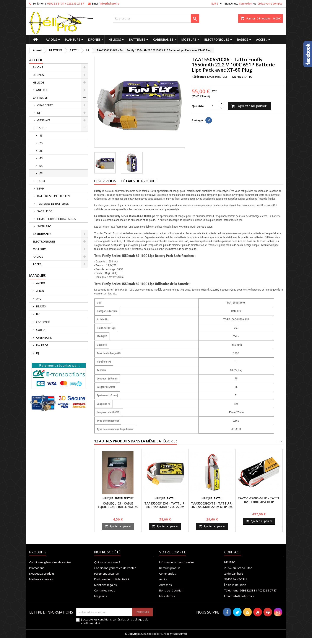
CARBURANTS (163, 39)
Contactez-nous (104, 590)
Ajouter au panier (248, 106)
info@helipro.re (109, 3)
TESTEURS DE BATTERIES (53, 204)
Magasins (100, 596)
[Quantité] (212, 106)
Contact (232, 552)
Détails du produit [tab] (138, 181)
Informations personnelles (176, 562)
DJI (39, 113)
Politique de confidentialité (111, 579)
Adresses (165, 585)
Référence (199, 77)
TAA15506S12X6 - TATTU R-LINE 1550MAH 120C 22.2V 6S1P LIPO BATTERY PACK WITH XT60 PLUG (165, 508)
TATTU (41, 128)
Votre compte (172, 552)
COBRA (40, 330)
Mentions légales (105, 585)
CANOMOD (43, 322)
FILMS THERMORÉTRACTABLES (56, 219)
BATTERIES (137, 39)
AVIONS (51, 39)
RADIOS (242, 39)
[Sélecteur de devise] (217, 3)
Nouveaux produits (42, 573)
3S (41, 151)
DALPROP (42, 345)
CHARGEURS (45, 105)
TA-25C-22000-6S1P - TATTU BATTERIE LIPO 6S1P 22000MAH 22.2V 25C (259, 501)
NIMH (40, 188)
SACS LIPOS (44, 211)
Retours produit (169, 568)
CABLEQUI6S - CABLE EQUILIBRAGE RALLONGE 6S (118, 505)
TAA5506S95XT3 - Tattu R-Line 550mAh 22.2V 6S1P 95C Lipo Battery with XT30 (212, 506)
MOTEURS (188, 39)
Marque (237, 77)
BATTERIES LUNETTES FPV (53, 196)
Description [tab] (105, 181)
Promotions (36, 568)
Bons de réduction (171, 590)
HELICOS (115, 39)
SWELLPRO (44, 226)
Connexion (245, 3)
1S (41, 135)
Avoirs (163, 579)
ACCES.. (261, 39)
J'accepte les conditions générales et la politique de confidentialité (114, 621)
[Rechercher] (156, 18)
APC (38, 299)
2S (41, 143)
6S (41, 173)
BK (38, 314)
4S (41, 158)
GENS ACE (43, 120)
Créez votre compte (270, 3)
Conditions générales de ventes (50, 562)
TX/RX (41, 181)
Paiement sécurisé (106, 573)
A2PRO (40, 283)
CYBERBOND (44, 337)
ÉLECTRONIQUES (216, 39)
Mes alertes (167, 596)
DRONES (94, 39)
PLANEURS (72, 39)
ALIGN (40, 291)
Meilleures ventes (41, 579)
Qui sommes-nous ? (107, 562)
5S (41, 166)
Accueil (36, 60)
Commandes (167, 573)
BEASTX (41, 306)
